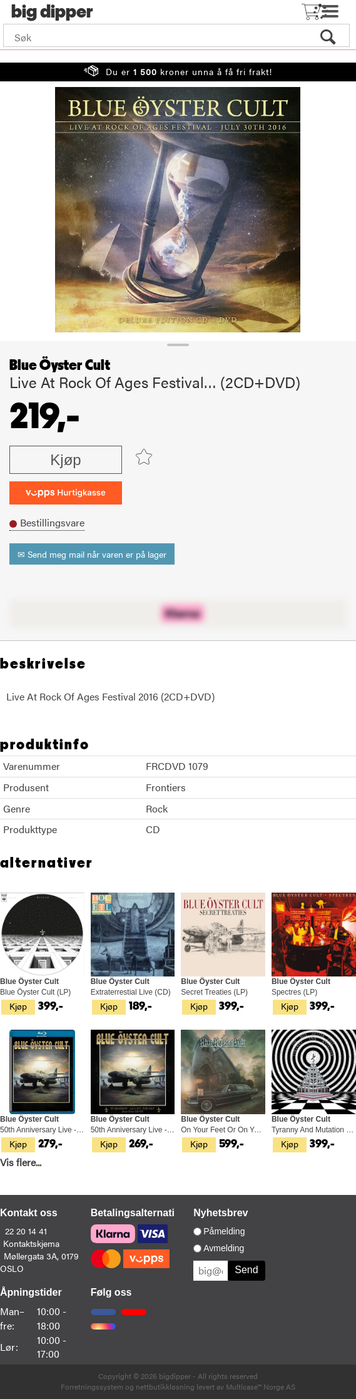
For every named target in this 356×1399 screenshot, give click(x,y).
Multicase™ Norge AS (260, 1386)
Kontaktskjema (31, 1243)
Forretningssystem (92, 1386)
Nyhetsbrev (220, 1212)
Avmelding (223, 1248)
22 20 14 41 (26, 1230)
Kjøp (65, 459)
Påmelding (224, 1231)
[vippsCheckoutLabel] (65, 493)
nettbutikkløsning (165, 1386)
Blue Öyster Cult (59, 365)
